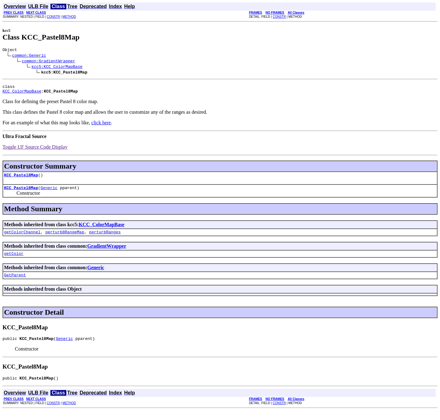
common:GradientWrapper (48, 61)
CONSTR (53, 16)
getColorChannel (22, 237)
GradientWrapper (106, 251)
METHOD (69, 16)
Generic (49, 192)
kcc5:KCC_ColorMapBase (57, 67)
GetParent (15, 282)
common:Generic (29, 56)
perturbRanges (105, 237)
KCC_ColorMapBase (21, 94)
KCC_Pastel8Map (21, 178)
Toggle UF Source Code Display (35, 149)
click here (101, 125)
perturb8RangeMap (64, 237)
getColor (13, 260)
